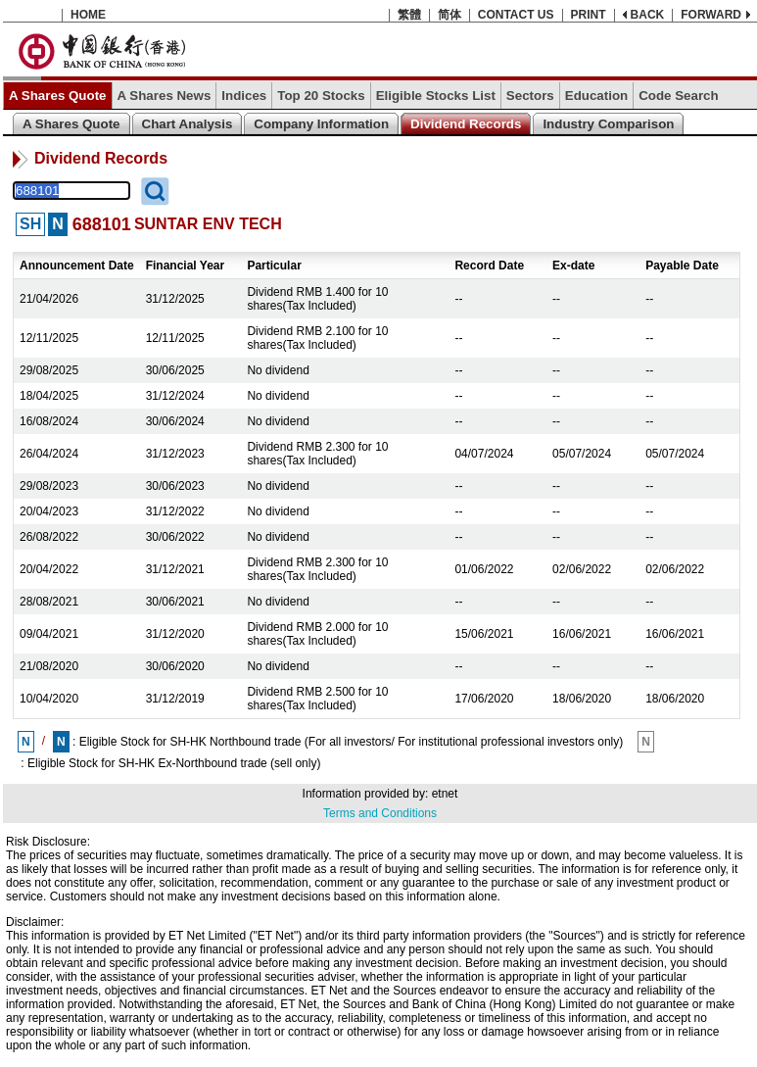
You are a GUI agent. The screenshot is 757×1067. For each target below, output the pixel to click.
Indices (243, 95)
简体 (449, 15)
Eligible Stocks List (436, 95)
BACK (648, 15)
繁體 (409, 15)
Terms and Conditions (380, 813)
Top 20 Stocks (320, 95)
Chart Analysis (187, 124)
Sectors (530, 95)
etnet (445, 793)
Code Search (678, 95)
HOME (88, 15)
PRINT (588, 15)
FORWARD (711, 15)
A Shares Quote (58, 95)
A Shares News (165, 95)
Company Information (321, 124)
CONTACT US (516, 15)
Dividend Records (465, 124)
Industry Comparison (608, 124)
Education (596, 95)
